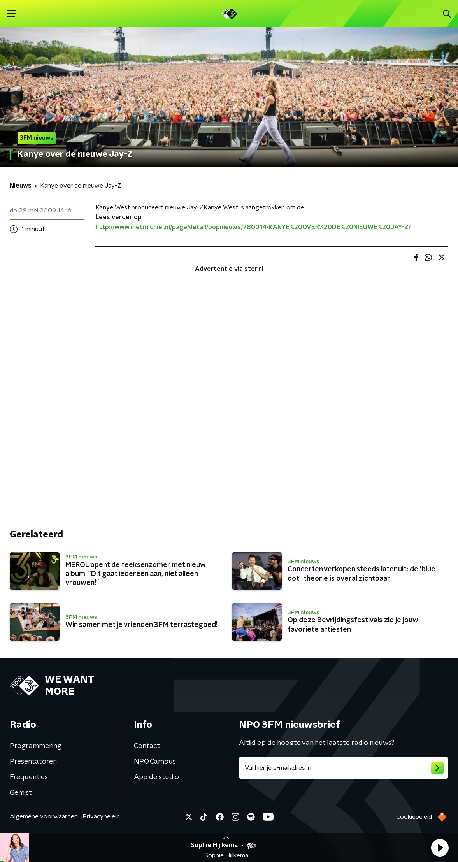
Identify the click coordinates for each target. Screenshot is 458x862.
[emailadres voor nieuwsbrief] (344, 768)
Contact (147, 746)
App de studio (156, 777)
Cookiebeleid (414, 817)
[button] (439, 847)
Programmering (35, 746)
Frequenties (29, 777)
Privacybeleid (101, 816)
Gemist (21, 792)
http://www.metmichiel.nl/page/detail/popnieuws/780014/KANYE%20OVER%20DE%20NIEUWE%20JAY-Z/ (253, 227)
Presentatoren (33, 761)
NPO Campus (155, 761)
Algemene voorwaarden (44, 816)
